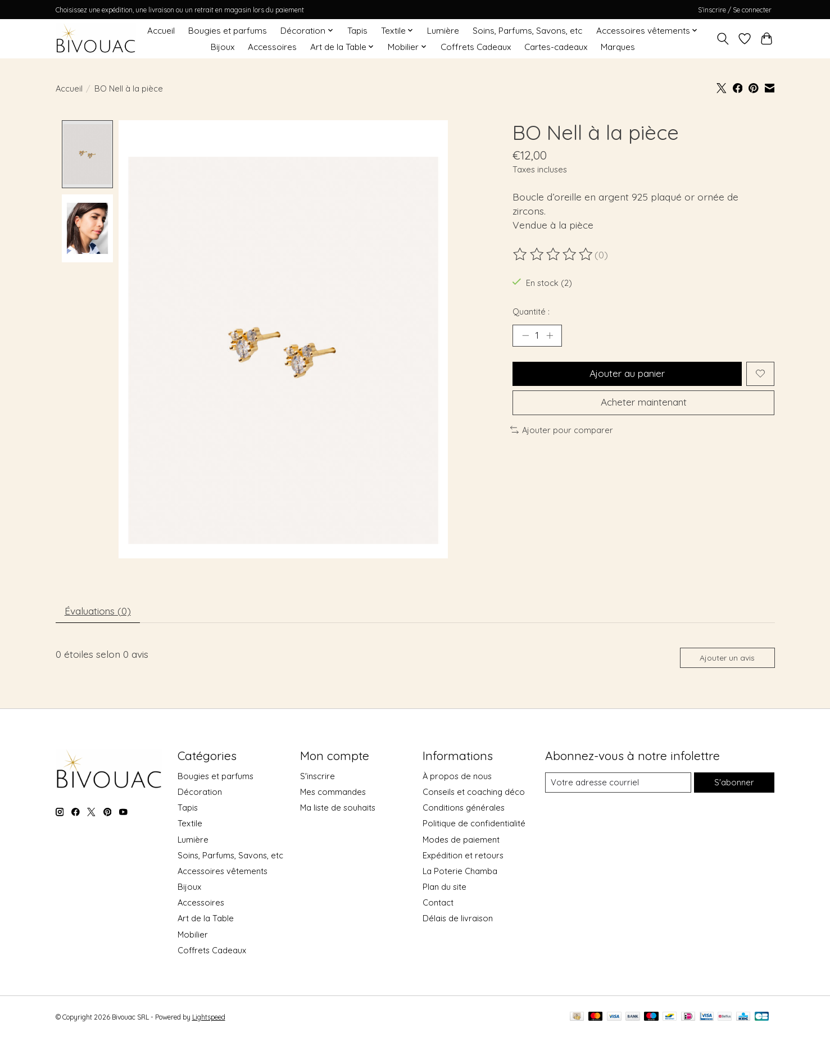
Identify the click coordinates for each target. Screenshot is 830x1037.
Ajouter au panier (626, 374)
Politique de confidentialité (474, 825)
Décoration (200, 793)
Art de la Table (206, 920)
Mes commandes (333, 793)
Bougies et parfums (227, 30)
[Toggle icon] (723, 39)
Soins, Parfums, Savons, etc (527, 30)
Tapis (357, 30)
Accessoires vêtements (222, 872)
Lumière (443, 30)
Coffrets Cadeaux (476, 47)
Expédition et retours (463, 856)
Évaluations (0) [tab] (98, 611)
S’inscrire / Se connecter (735, 10)
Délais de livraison (458, 920)
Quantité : (531, 311)
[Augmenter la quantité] (549, 335)
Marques (618, 47)
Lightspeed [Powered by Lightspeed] (208, 1018)
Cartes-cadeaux (555, 47)
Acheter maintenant (643, 403)
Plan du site (444, 888)
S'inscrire (317, 777)
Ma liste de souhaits (337, 809)
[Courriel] (618, 784)
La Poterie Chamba (460, 872)
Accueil (161, 30)
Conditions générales (464, 809)
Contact (438, 904)
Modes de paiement (461, 840)
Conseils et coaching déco (474, 793)
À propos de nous (457, 777)
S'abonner (734, 784)
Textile (190, 825)
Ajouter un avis (726, 659)
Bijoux (222, 47)
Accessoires (272, 47)
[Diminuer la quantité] (525, 335)
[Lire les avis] (553, 254)
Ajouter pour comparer (562, 431)
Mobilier (193, 935)
